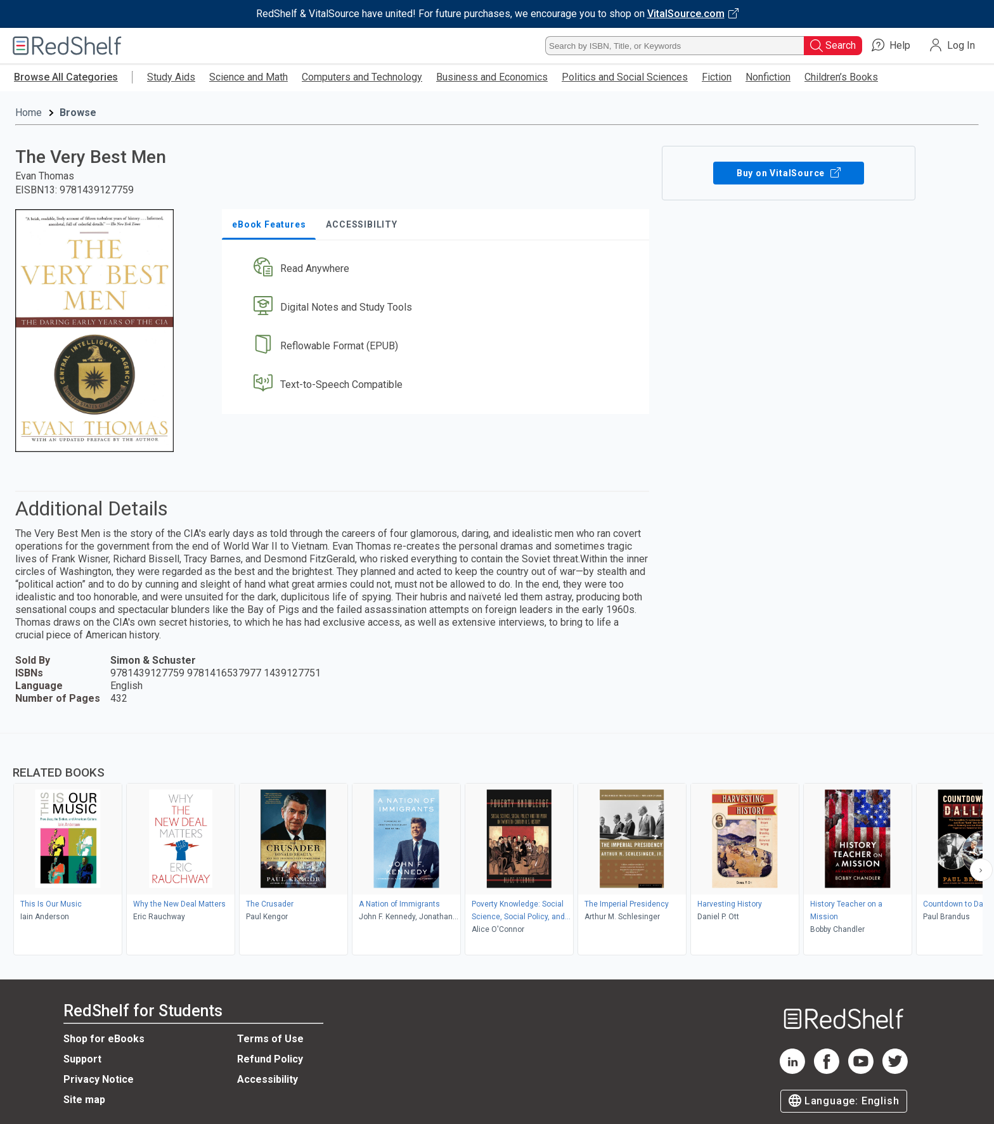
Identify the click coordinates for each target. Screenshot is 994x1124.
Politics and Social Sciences (625, 77)
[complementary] (497, 846)
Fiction (717, 77)
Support (82, 1059)
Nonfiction (768, 77)
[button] (438, 269)
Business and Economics (492, 77)
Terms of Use (270, 1039)
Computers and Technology (362, 77)
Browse (78, 113)
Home (28, 113)
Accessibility (267, 1079)
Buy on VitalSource (789, 173)
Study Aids (171, 77)
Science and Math (248, 77)
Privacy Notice (98, 1079)
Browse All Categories (66, 77)
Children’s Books (841, 77)
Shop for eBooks (104, 1039)
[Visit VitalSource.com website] (497, 14)
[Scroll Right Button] (981, 869)
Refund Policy (270, 1059)
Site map (84, 1100)
